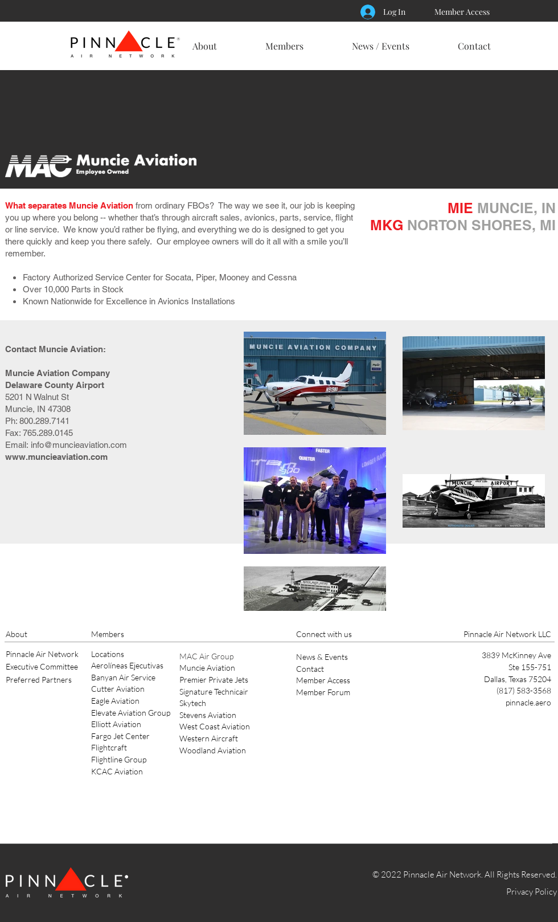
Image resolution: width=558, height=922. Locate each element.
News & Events (322, 657)
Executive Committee (42, 666)
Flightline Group (118, 759)
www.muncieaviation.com (56, 457)
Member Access (323, 680)
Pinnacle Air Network (42, 654)
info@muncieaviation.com (79, 445)
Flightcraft (109, 747)
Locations (107, 654)
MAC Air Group (206, 656)
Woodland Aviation (212, 750)
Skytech (192, 703)
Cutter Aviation (118, 688)
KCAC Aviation (117, 771)
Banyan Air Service (123, 677)
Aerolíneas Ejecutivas (127, 665)
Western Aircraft (208, 738)
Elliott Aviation (116, 724)
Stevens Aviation (207, 715)
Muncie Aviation (207, 667)
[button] (204, 41)
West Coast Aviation (214, 726)
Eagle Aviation (115, 700)
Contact (310, 669)
